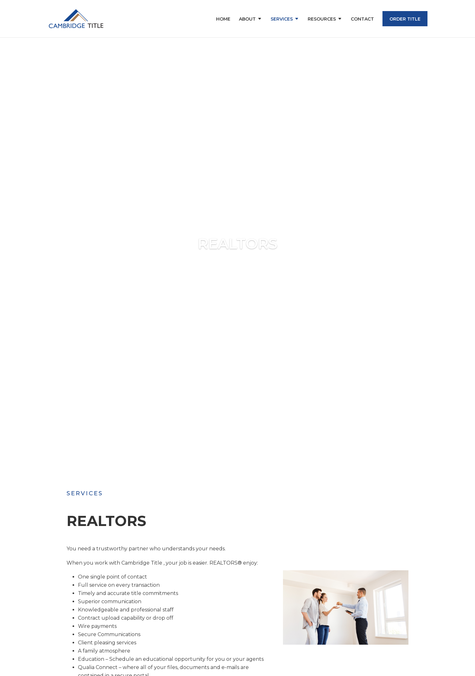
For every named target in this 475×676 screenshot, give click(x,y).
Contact (362, 19)
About (247, 19)
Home (223, 19)
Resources (322, 19)
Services (282, 19)
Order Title (404, 19)
